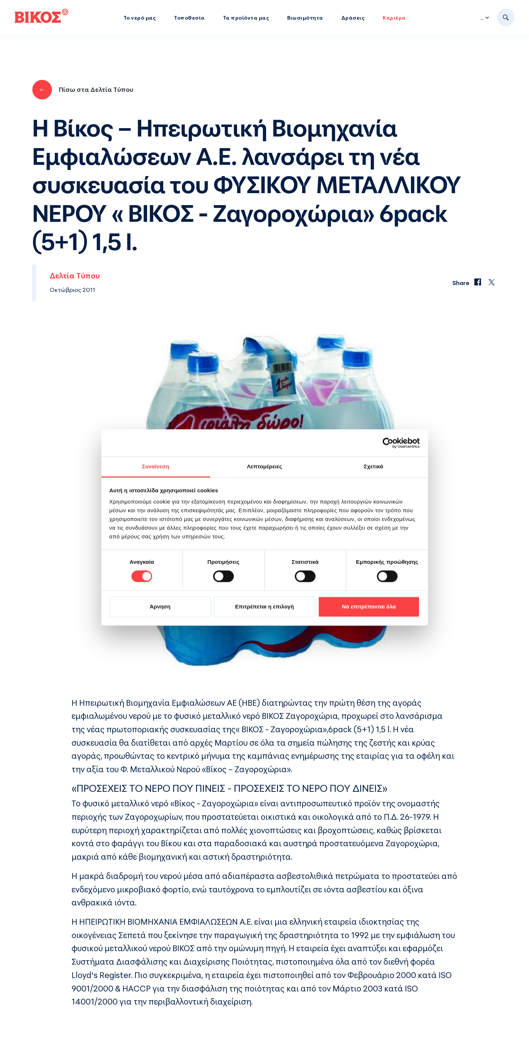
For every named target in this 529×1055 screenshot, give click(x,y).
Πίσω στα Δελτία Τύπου (82, 89)
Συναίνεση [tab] (155, 466)
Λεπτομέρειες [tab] (264, 466)
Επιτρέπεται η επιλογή (264, 606)
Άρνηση (160, 606)
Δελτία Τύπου (75, 276)
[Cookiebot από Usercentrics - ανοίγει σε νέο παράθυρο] (388, 442)
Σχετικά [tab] (373, 466)
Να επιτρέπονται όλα (369, 606)
